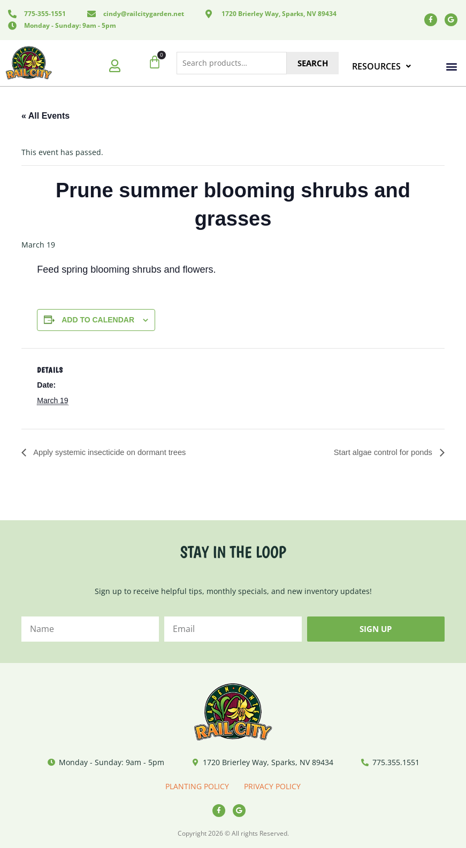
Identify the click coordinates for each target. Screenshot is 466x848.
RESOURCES (381, 66)
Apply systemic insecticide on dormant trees (116, 452)
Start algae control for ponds (379, 452)
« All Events (45, 115)
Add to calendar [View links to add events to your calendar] (98, 319)
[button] (452, 66)
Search (312, 63)
